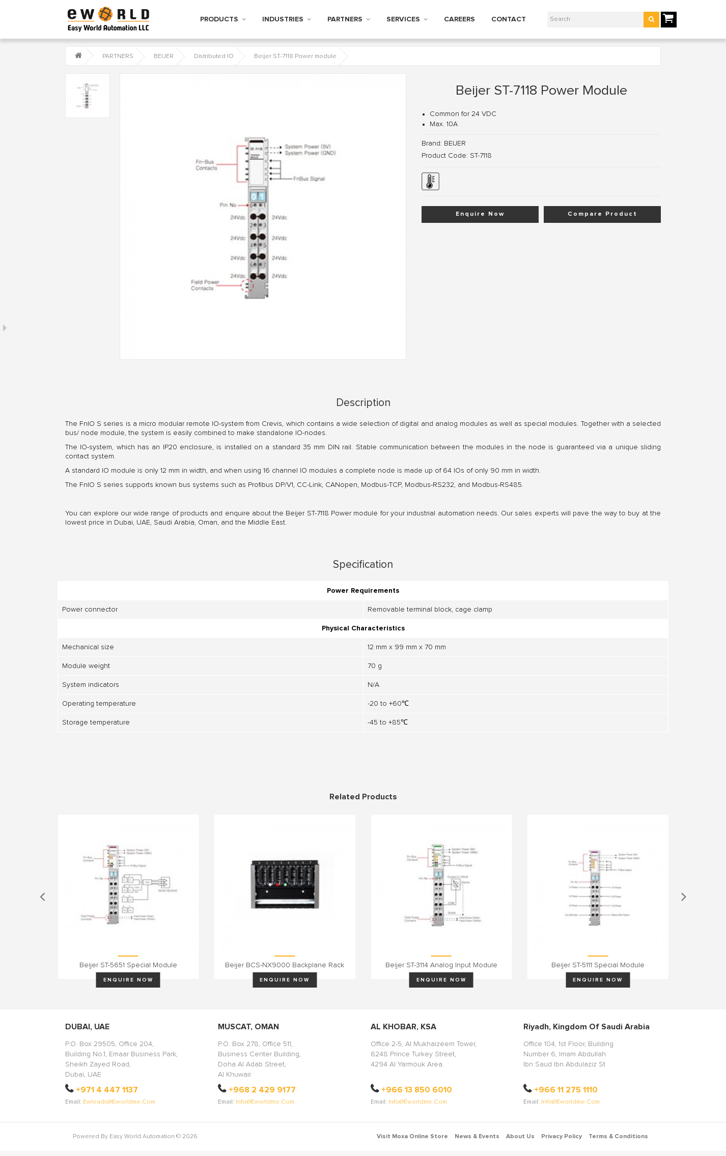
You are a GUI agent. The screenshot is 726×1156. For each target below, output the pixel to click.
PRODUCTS (219, 19)
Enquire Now (480, 214)
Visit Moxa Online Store (412, 1137)
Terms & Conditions (618, 1137)
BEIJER (164, 56)
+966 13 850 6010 (416, 1090)
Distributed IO (214, 56)
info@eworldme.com (265, 1102)
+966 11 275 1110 (566, 1090)
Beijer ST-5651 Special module (128, 965)
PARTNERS (344, 19)
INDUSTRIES (282, 19)
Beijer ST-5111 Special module (598, 965)
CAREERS (459, 19)
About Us (520, 1137)
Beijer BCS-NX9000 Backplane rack (284, 965)
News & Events (477, 1137)
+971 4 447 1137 (107, 1090)
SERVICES (403, 19)
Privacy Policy (561, 1137)
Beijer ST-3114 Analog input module (441, 965)
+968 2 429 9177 (262, 1090)
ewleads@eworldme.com (119, 1102)
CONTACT (508, 19)
